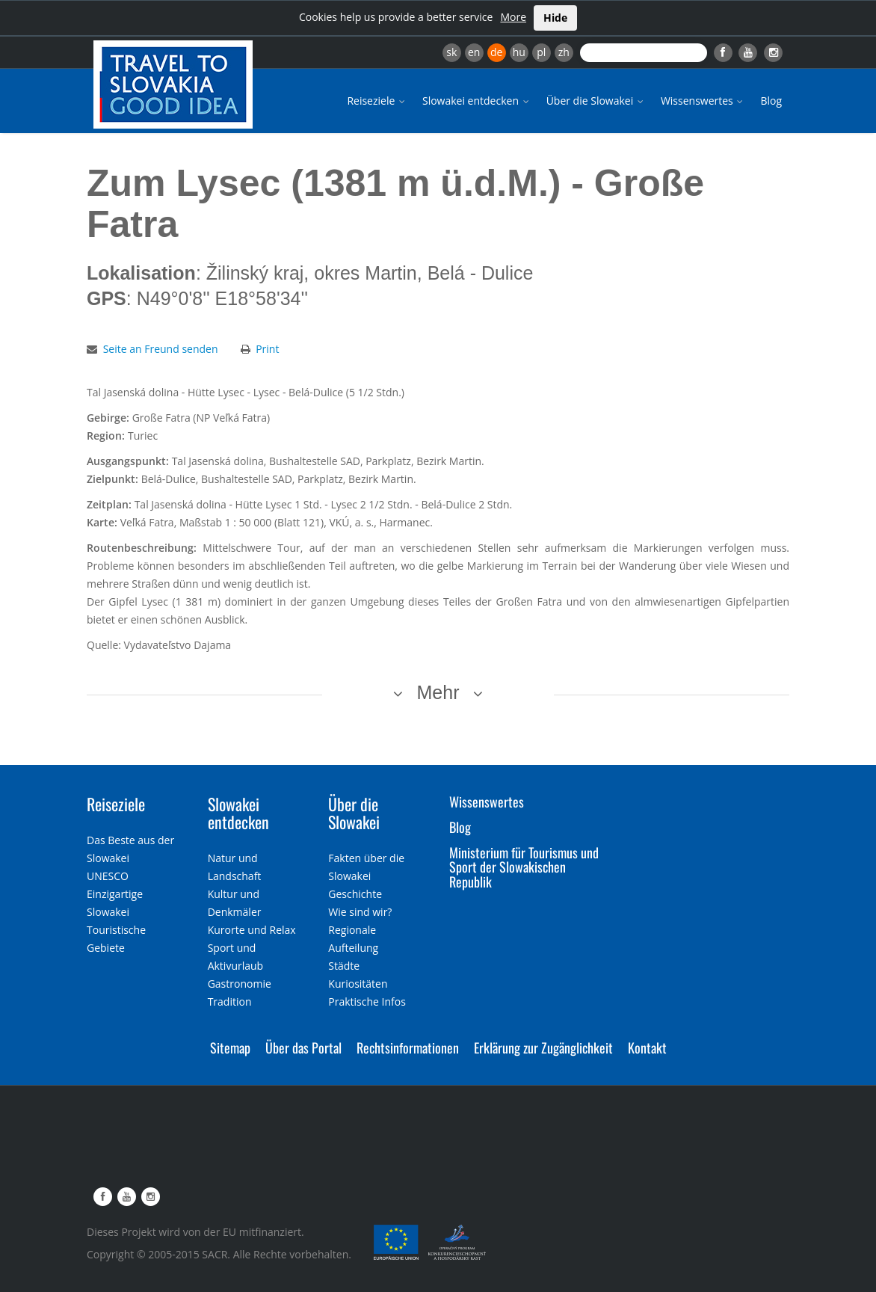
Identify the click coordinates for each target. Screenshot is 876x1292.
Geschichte (355, 894)
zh (564, 52)
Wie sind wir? (360, 912)
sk (451, 52)
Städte (344, 966)
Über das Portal (303, 1047)
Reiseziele (377, 100)
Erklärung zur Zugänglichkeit (543, 1047)
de (496, 52)
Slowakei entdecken (476, 100)
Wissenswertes (703, 100)
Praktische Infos (367, 1001)
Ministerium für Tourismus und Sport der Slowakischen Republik (524, 867)
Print (267, 349)
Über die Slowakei (596, 100)
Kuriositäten (357, 983)
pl (541, 52)
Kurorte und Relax (252, 930)
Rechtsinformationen (408, 1047)
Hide (555, 17)
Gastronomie (239, 983)
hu (519, 52)
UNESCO (108, 876)
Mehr (438, 692)
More (513, 17)
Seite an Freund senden (160, 349)
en (474, 52)
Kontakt (647, 1047)
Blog (771, 100)
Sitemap (230, 1047)
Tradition (230, 1001)
